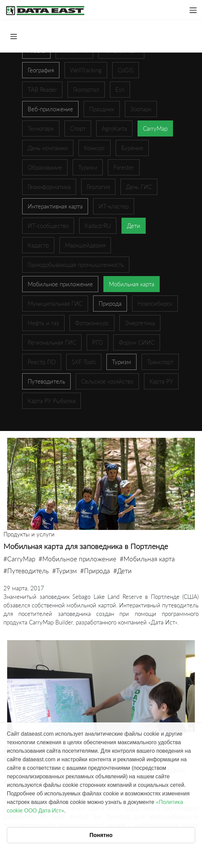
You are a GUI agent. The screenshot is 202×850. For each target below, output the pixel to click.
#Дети (122, 571)
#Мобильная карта (147, 559)
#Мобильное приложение (77, 559)
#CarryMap (19, 559)
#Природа (95, 571)
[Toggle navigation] (193, 10)
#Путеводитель (26, 571)
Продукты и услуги (29, 534)
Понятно (101, 835)
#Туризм (64, 571)
